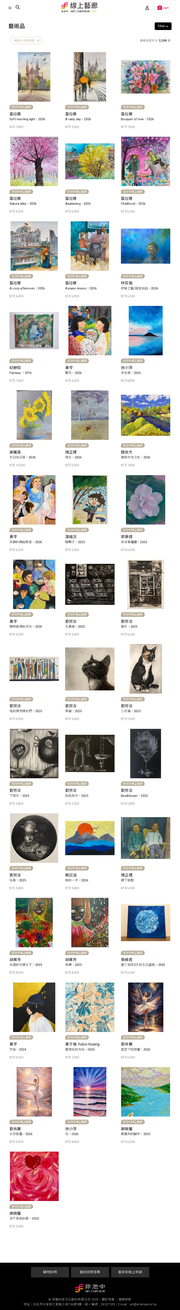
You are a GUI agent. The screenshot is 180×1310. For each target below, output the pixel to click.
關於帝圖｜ (110, 1299)
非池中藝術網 (90, 1289)
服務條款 (125, 1299)
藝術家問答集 (90, 1272)
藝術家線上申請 (130, 1272)
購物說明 (50, 1272)
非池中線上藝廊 (80, 7)
